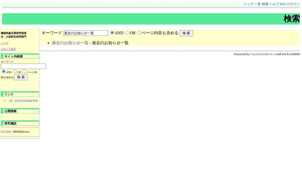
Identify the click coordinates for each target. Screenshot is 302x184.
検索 (265, 4)
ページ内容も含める (160, 33)
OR (133, 33)
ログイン (293, 4)
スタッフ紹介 (8, 49)
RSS (283, 4)
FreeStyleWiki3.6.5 (262, 54)
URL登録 (6, 131)
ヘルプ (274, 4)
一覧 (257, 4)
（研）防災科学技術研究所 (22, 100)
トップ (248, 4)
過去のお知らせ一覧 (70, 43)
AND (119, 33)
